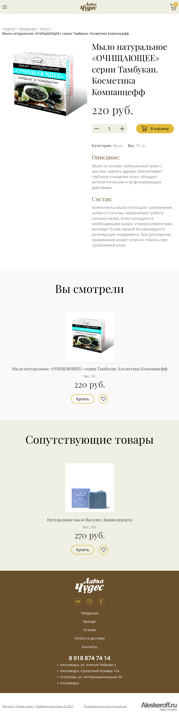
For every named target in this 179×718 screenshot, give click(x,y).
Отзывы (89, 630)
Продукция (28, 29)
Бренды (89, 621)
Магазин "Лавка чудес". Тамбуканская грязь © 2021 (37, 706)
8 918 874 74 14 (89, 658)
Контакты (89, 647)
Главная (8, 29)
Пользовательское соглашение (105, 706)
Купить (82, 399)
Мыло (45, 29)
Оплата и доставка (90, 638)
